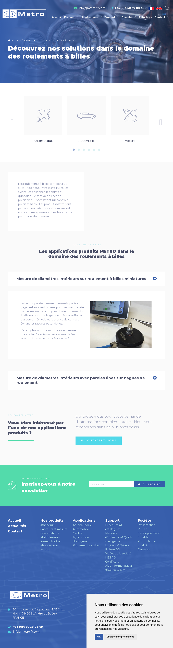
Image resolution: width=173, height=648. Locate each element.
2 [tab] (79, 149)
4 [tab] (89, 149)
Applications (92, 17)
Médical (78, 533)
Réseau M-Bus (50, 541)
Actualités (145, 17)
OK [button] (99, 636)
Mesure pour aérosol (49, 547)
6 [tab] (99, 149)
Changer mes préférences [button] (120, 636)
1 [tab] (74, 149)
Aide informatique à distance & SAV (118, 567)
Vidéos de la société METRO (118, 555)
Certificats (112, 561)
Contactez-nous (98, 440)
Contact (162, 17)
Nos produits (52, 520)
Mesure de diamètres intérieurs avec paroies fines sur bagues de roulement (86, 380)
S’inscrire (149, 484)
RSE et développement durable (149, 533)
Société (129, 17)
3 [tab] (84, 149)
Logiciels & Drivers (117, 545)
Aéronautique (82, 525)
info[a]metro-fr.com (92, 8)
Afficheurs (47, 525)
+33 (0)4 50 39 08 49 (129, 8)
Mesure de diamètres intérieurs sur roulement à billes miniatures (86, 279)
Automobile (81, 529)
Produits (71, 17)
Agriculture (81, 537)
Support (112, 17)
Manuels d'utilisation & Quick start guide (118, 537)
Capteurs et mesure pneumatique (54, 531)
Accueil (56, 17)
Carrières (144, 549)
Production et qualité (147, 543)
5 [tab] (94, 149)
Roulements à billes (86, 545)
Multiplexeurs (49, 537)
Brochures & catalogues (113, 527)
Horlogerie (80, 541)
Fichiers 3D (112, 549)
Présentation (146, 525)
